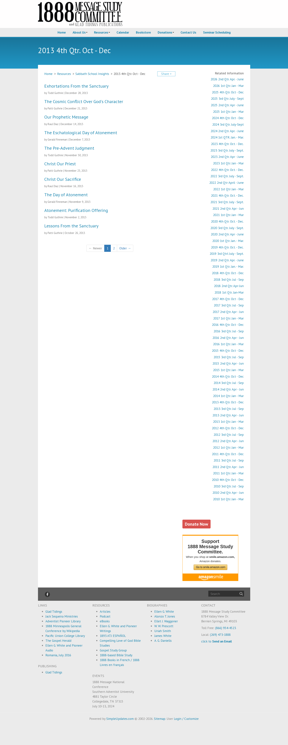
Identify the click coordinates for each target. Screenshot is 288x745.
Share (166, 74)
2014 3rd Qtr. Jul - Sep (229, 383)
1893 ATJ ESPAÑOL (113, 636)
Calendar (123, 32)
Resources (101, 32)
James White (162, 636)
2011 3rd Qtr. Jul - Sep (229, 460)
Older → (125, 248)
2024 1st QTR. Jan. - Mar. (227, 137)
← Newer (95, 248)
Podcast (105, 616)
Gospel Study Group (113, 650)
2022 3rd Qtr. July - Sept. (227, 176)
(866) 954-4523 (225, 628)
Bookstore (143, 32)
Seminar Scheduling (217, 32)
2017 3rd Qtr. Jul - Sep (229, 305)
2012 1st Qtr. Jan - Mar (228, 447)
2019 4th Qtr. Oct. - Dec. (227, 247)
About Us (79, 32)
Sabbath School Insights (92, 74)
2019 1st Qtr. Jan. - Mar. (228, 266)
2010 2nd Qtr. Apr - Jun (228, 492)
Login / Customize (186, 718)
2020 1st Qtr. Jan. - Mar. (228, 241)
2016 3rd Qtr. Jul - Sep (229, 331)
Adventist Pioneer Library (63, 621)
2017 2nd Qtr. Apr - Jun (228, 312)
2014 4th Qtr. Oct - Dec (228, 376)
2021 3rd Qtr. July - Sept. (227, 202)
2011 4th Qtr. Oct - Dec (228, 454)
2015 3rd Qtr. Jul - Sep (229, 357)
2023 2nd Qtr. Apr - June (227, 157)
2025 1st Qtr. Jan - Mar (228, 111)
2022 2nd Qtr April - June (226, 182)
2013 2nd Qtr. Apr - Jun (228, 415)
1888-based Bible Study (116, 655)
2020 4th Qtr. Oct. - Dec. (227, 221)
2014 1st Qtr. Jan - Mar (228, 396)
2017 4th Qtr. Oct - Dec (228, 299)
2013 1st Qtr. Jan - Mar (228, 421)
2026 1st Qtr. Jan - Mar (228, 86)
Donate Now (196, 524)
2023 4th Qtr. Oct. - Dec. (227, 144)
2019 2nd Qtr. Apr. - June (227, 260)
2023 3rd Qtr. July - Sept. (227, 150)
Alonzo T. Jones (164, 616)
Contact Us (188, 32)
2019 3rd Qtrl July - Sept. (227, 253)
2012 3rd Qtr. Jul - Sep (229, 434)
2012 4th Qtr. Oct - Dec (228, 428)
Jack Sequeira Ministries (61, 616)
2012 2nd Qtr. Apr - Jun (228, 441)
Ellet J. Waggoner (166, 621)
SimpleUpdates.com (120, 718)
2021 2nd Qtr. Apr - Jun (228, 208)
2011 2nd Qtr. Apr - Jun (228, 467)
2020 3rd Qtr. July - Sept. (227, 228)
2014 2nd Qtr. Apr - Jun (228, 389)
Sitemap (159, 718)
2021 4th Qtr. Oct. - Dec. (227, 195)
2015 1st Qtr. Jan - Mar (228, 370)
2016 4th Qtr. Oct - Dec (228, 324)
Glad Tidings (53, 611)
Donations (165, 32)
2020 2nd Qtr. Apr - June (227, 234)
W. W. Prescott (163, 626)
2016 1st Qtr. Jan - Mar (228, 344)
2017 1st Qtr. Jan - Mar (228, 318)
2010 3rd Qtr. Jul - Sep (229, 486)
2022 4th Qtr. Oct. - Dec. (227, 170)
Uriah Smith (162, 631)
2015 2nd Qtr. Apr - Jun (228, 363)
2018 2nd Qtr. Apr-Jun (229, 286)
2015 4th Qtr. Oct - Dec (228, 350)
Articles (105, 611)
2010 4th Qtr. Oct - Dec (228, 480)
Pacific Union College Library (65, 636)
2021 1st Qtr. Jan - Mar (228, 215)
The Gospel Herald (58, 640)
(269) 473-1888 (220, 634)
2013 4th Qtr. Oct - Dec (228, 402)
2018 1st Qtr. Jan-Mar (229, 292)
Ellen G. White (164, 611)
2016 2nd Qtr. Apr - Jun (228, 338)
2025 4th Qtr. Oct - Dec (228, 92)
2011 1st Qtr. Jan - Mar (228, 473)
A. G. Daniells (163, 640)
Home (62, 32)
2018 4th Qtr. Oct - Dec (228, 273)
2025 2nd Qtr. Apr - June (227, 105)
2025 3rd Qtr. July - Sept (227, 98)
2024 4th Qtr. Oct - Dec (228, 118)
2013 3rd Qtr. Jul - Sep (229, 409)
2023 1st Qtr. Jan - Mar (228, 163)
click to (216, 641)
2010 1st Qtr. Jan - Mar (228, 499)
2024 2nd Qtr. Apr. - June (227, 131)
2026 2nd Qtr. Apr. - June (227, 79)
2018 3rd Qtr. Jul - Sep (229, 279)
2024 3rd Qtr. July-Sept (228, 124)
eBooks (105, 621)
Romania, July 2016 (58, 655)
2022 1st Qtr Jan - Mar (228, 189)
